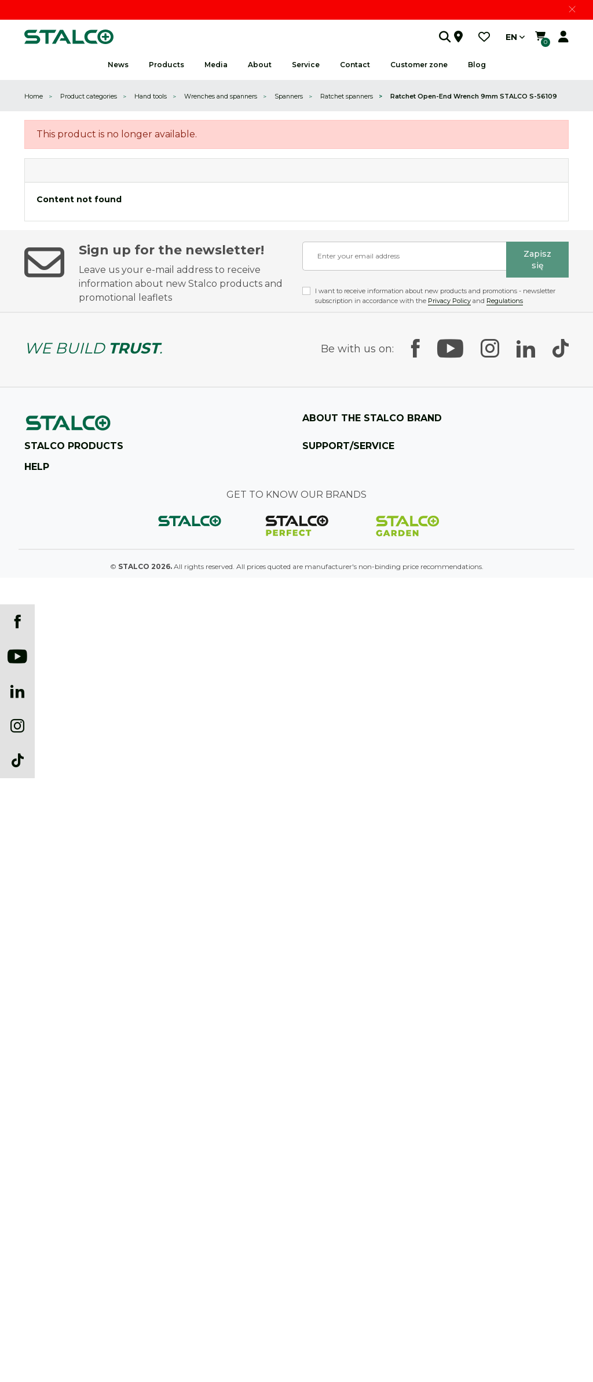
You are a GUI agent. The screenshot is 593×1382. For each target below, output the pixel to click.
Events (35, 1234)
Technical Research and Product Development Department (401, 627)
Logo (32, 1197)
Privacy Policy (449, 301)
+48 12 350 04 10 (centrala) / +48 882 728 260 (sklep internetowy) (149, 550)
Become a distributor (337, 801)
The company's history (340, 479)
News (118, 64)
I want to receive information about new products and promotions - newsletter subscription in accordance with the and (435, 296)
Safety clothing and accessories (75, 893)
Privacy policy (47, 1012)
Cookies (37, 1049)
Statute (36, 975)
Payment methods (55, 1067)
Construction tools (55, 782)
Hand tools (42, 745)
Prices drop (42, 1104)
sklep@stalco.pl (64, 569)
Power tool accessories (61, 838)
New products (47, 1123)
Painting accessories (57, 801)
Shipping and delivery (60, 956)
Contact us (57, 614)
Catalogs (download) (58, 1179)
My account (44, 1160)
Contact (316, 745)
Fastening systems (55, 856)
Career (313, 645)
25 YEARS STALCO (333, 460)
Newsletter (42, 1253)
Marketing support (333, 664)
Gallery (36, 1216)
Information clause (55, 1086)
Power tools (44, 819)
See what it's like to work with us (356, 571)
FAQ (310, 764)
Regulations (504, 301)
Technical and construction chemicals (86, 875)
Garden (36, 912)
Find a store (46, 588)
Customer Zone (328, 838)
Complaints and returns (64, 1030)
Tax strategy (44, 993)
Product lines (324, 497)
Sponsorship (322, 553)
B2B (309, 819)
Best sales (40, 1141)
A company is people (337, 590)
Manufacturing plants (339, 516)
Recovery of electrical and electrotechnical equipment (112, 1271)
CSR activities (324, 608)
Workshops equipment (62, 764)
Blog (477, 64)
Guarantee (320, 875)
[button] (432, 37)
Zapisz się (537, 260)
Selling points (324, 782)
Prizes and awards (332, 534)
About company (330, 441)
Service (313, 856)
